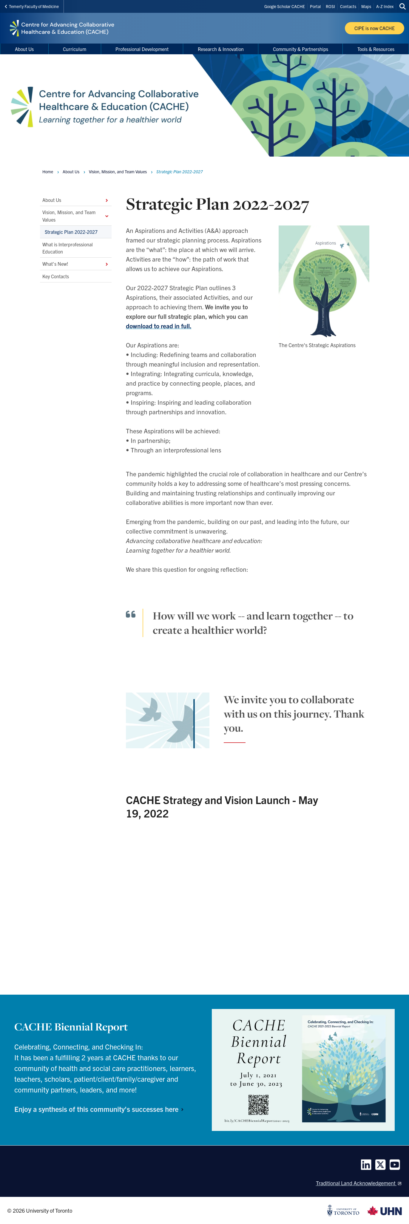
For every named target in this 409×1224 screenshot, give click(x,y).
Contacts (348, 6)
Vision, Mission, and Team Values (75, 215)
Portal (315, 6)
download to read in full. (159, 326)
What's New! (75, 264)
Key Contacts (55, 276)
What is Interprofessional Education (67, 247)
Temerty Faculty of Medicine (32, 6)
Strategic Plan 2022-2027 (71, 232)
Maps (366, 6)
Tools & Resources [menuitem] (375, 49)
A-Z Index (384, 6)
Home (47, 171)
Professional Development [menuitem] (142, 49)
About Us (75, 200)
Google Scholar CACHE (284, 6)
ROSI (330, 6)
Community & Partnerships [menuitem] (300, 49)
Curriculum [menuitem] (74, 49)
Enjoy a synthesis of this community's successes (101, 1108)
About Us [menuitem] (24, 49)
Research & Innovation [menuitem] (221, 49)
